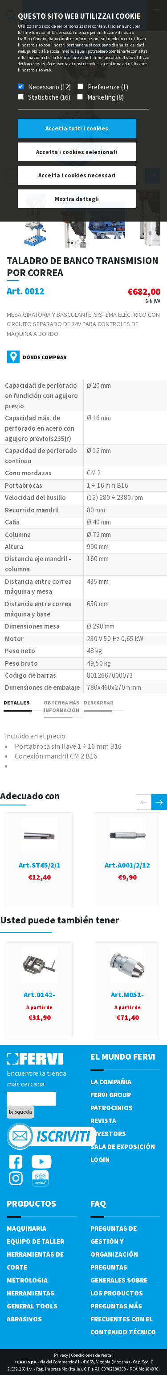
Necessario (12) (49, 87)
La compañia (110, 1081)
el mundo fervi (122, 1056)
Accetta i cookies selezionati (77, 152)
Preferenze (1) (108, 87)
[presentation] (143, 802)
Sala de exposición (122, 1146)
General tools (32, 1306)
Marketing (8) (105, 97)
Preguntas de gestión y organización (114, 1241)
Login (100, 1159)
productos (31, 1203)
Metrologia (27, 1280)
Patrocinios (111, 1107)
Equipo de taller (35, 1241)
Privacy (61, 1355)
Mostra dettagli (77, 199)
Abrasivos (24, 1319)
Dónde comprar (45, 357)
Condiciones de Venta (91, 1355)
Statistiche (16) (49, 97)
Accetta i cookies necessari (76, 175)
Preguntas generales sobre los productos (118, 1280)
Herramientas (30, 1293)
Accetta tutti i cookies (76, 128)
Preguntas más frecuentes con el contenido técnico (123, 1319)
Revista (103, 1120)
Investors (108, 1133)
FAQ (98, 1203)
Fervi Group (110, 1094)
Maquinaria (26, 1228)
